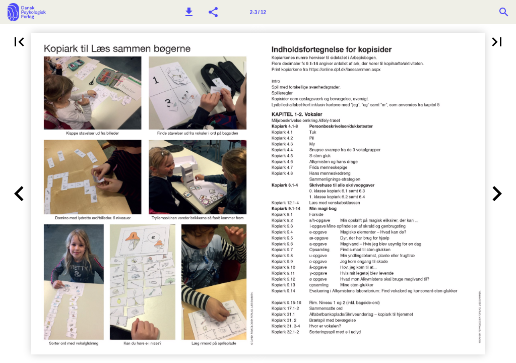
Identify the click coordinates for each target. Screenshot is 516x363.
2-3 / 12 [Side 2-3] (258, 12)
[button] (189, 12)
